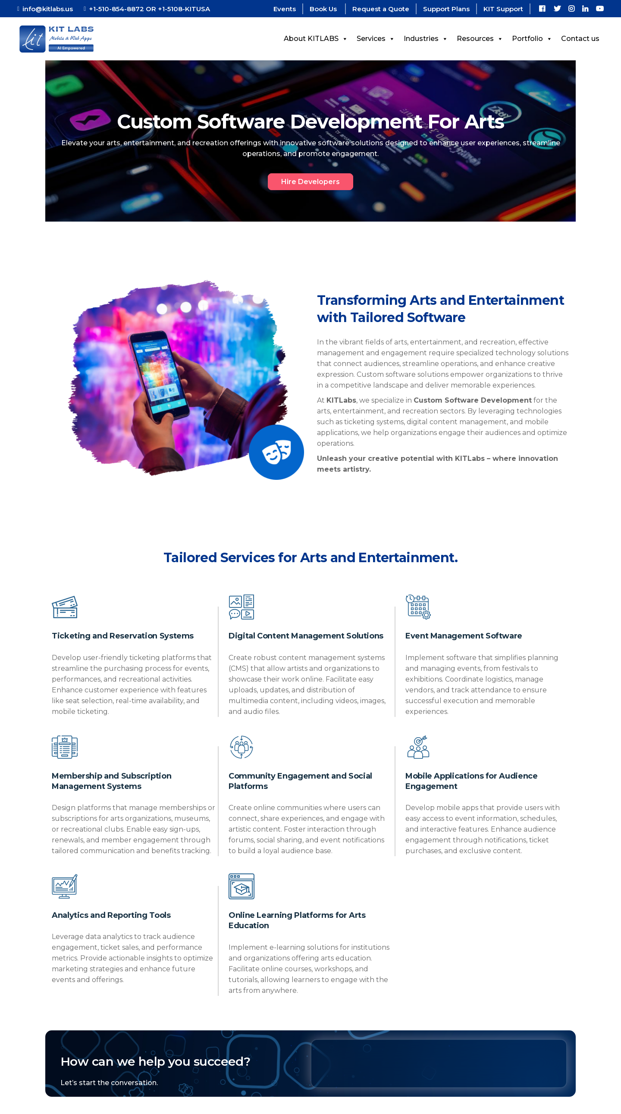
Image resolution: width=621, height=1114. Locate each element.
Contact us (580, 38)
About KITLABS (316, 38)
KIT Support (503, 9)
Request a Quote (380, 9)
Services (376, 38)
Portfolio (532, 38)
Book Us (324, 9)
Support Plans (446, 9)
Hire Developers (310, 182)
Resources (480, 38)
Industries (426, 38)
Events (284, 9)
